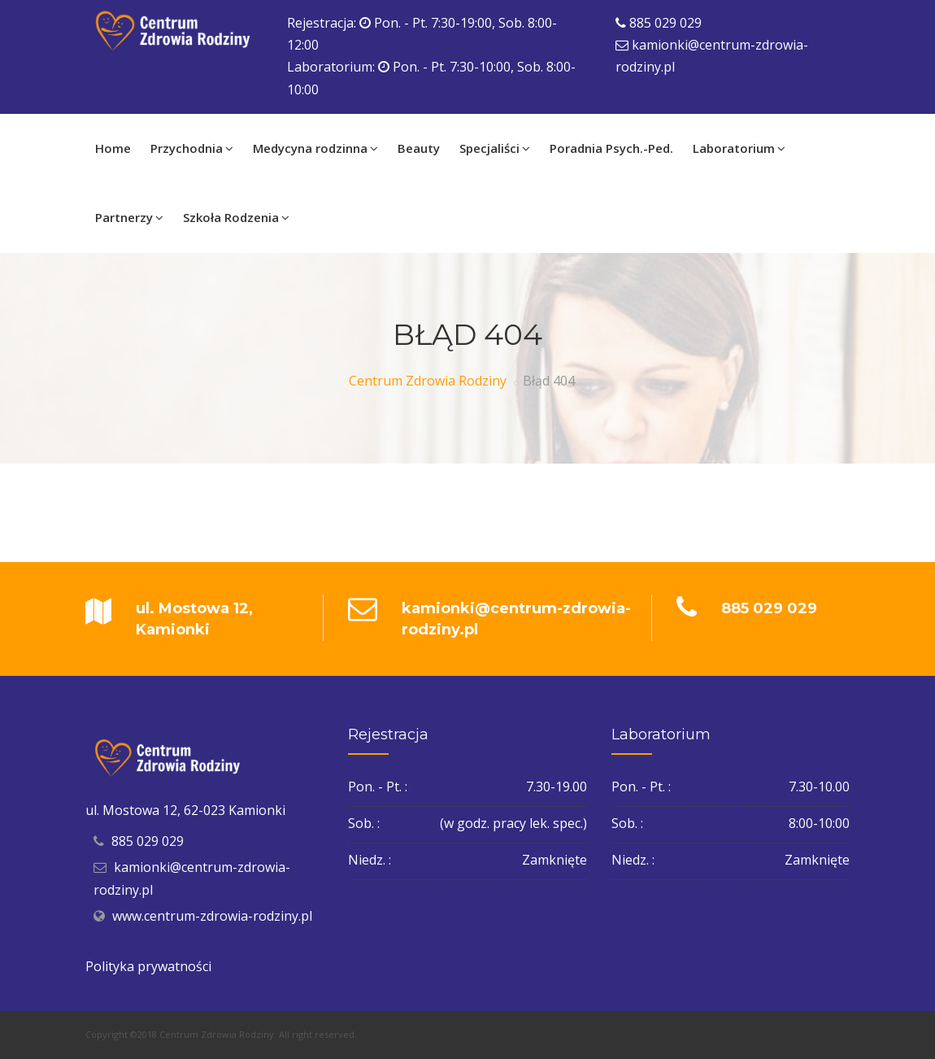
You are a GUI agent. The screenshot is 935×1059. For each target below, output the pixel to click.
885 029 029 (665, 23)
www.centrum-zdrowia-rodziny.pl (212, 916)
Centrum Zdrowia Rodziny (428, 381)
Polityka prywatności (148, 966)
